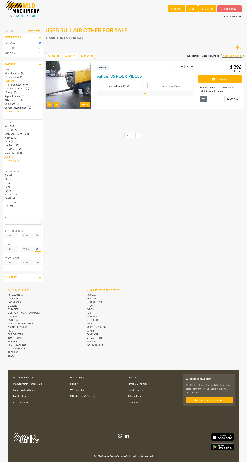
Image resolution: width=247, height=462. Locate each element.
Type (7, 69)
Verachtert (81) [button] (13, 152)
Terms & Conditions (138, 383)
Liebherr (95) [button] (11, 145)
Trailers (13, 352)
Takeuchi (93, 334)
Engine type (12, 171)
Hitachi (91, 305)
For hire (9, 47)
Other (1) (10, 80)
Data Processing (136, 390)
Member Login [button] (229, 8)
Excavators (15, 294)
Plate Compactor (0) (16, 84)
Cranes (12, 316)
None (7, 186)
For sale (9, 42)
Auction (9, 53)
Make (7, 122)
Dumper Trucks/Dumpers (24, 312)
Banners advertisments (25, 390)
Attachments (16, 348)
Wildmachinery (78, 390)
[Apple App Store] (199, 437)
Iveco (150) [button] (10, 137)
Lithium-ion (10, 202)
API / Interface (20, 402)
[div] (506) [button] (10, 126)
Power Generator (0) (16, 88)
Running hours (14, 230)
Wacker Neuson (97, 344)
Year (7, 244)
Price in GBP (12, 258)
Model (8, 217)
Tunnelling (15, 337)
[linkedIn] (126, 442)
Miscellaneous (17, 344)
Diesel (8, 179)
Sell (191, 8)
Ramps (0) (10, 92)
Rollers (13, 319)
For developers (21, 396)
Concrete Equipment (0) (17, 107)
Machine (23, 64)
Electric (8, 175)
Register (207, 8)
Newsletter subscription (209, 399)
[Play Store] (199, 447)
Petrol (7, 190)
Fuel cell (9, 205)
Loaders (13, 298)
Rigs (10, 330)
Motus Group (77, 377)
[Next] (138, 136)
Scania (91, 330)
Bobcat (91, 298)
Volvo (91, 341)
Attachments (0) (13, 99)
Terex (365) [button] (11, 129)
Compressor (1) (13, 76)
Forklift (74, 383)
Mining (12, 341)
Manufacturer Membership (27, 383)
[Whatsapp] (120, 442)
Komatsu (92, 316)
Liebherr (92, 319)
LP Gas (8, 182)
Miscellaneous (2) (14, 73)
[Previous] (127, 136)
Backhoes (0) (11, 103)
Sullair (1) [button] (9, 156)
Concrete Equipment (21, 323)
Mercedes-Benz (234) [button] (16, 133)
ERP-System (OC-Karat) (82, 396)
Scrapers (13, 309)
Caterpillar (94, 302)
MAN (89, 323)
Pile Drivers (15, 334)
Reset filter (33, 31)
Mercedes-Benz (96, 327)
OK (37, 235)
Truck (12, 355)
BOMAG (91, 294)
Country (23, 277)
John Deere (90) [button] (13, 149)
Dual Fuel (9, 198)
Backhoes (14, 302)
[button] (11, 111)
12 (85, 104)
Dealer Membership (23, 377)
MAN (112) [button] (10, 141)
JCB (89, 312)
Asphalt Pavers (17, 327)
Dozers (12, 305)
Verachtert (94, 337)
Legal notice (134, 402)
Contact (132, 377)
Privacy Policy (135, 396)
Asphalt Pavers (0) (14, 96)
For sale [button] (176, 8)
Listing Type (23, 37)
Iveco (90, 309)
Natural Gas (11, 194)
